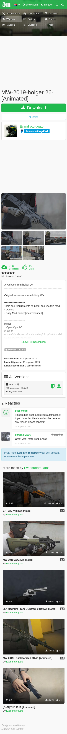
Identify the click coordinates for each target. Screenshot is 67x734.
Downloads (14, 269)
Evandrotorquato (31, 126)
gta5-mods (21, 410)
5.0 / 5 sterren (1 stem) (11, 276)
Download (33, 107)
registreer (34, 452)
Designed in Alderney (13, 725)
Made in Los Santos (12, 728)
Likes (31, 269)
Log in (21, 452)
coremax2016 (23, 434)
